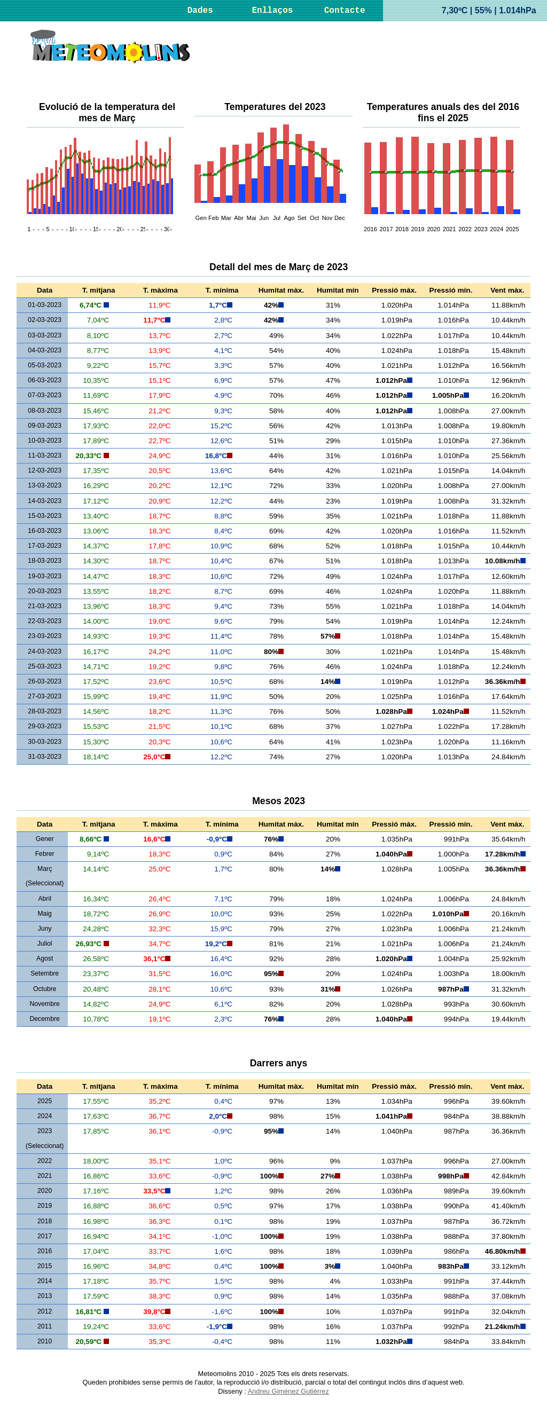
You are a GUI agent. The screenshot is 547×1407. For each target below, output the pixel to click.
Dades (200, 10)
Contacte (344, 10)
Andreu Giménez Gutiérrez (288, 1391)
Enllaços (272, 10)
